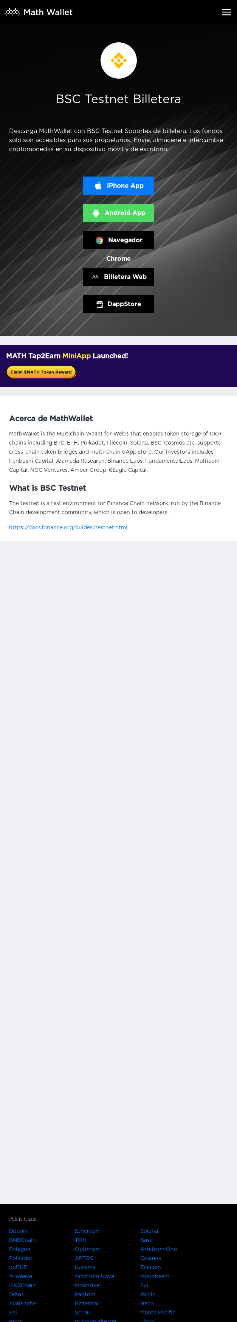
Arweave (20, 1276)
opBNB (18, 1267)
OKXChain (22, 1285)
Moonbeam (154, 1276)
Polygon (20, 1249)
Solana (149, 1231)
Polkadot (21, 1258)
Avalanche (22, 1304)
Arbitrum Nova (94, 1276)
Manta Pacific (157, 1313)
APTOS (84, 1258)
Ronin (148, 1294)
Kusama (85, 1267)
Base (146, 1240)
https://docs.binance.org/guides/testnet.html (68, 527)
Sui (144, 1285)
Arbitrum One (158, 1249)
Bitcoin (18, 1231)
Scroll (82, 1313)
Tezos (16, 1294)
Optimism (88, 1249)
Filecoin (150, 1267)
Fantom (85, 1294)
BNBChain (22, 1240)
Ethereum (88, 1231)
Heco (147, 1304)
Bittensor (87, 1304)
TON (81, 1240)
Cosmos (150, 1258)
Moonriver (88, 1285)
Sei (13, 1313)
